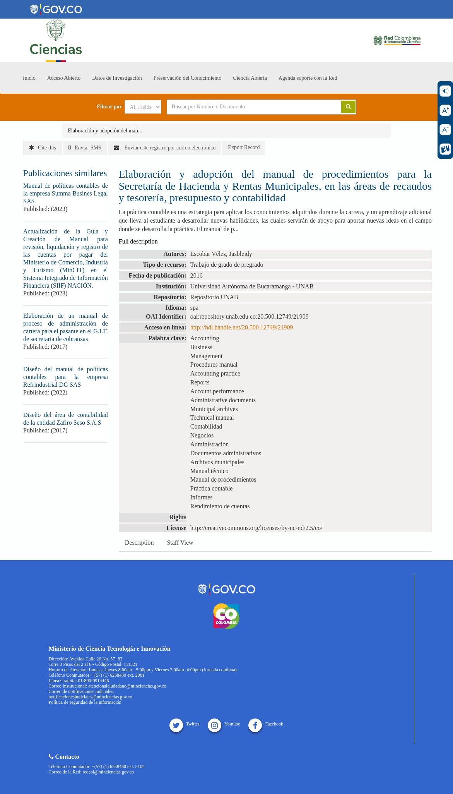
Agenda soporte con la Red (308, 78)
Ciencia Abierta (250, 78)
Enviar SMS (84, 148)
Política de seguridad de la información (85, 702)
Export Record (244, 147)
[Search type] (143, 107)
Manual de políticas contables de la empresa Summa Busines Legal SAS (65, 193)
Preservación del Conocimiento (188, 78)
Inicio (29, 78)
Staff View (180, 542)
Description (139, 542)
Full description (138, 241)
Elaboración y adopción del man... (105, 131)
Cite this (42, 148)
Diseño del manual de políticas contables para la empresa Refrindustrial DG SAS (65, 377)
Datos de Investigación (117, 78)
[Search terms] (244, 106)
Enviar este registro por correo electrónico (164, 148)
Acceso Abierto (64, 78)
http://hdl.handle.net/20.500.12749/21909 (241, 327)
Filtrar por (109, 107)
